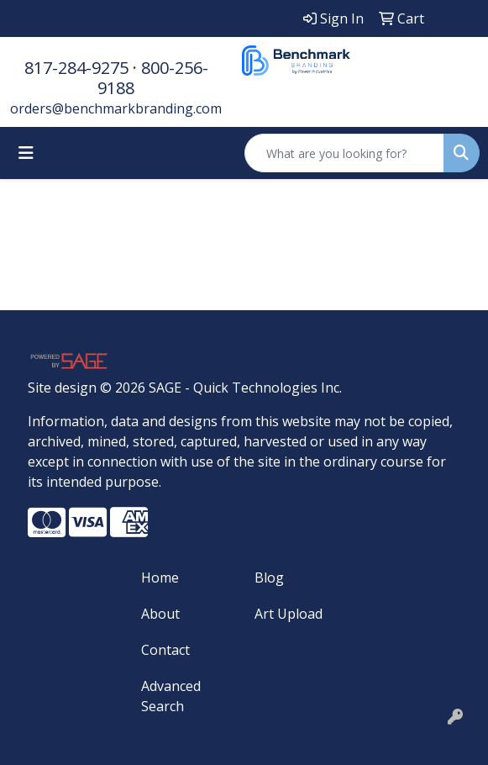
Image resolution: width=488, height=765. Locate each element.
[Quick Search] (344, 153)
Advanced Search (171, 696)
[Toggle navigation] (26, 153)
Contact (165, 650)
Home (160, 577)
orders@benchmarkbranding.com (116, 108)
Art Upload (288, 613)
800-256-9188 (152, 77)
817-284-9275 (76, 67)
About (160, 613)
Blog (269, 577)
